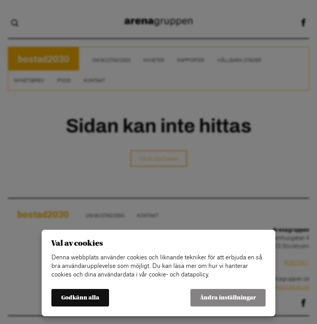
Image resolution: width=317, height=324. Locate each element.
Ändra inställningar (228, 297)
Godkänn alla (80, 297)
